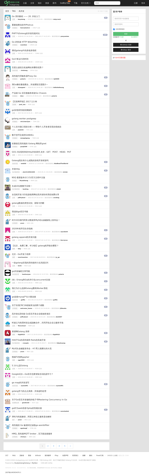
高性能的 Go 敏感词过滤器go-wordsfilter (30, 425)
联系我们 (75, 455)
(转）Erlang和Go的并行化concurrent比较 (31, 280)
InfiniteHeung (58, 87)
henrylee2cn (25, 28)
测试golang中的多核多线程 (24, 50)
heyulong (21, 19)
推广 (13, 419)
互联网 (14, 104)
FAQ (13, 455)
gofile (23, 300)
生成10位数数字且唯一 (22, 186)
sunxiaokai (64, 411)
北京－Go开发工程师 (21, 254)
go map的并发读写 (20, 382)
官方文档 (85, 3)
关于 (6, 455)
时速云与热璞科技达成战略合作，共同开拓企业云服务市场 (37, 323)
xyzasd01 (24, 385)
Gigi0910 (21, 334)
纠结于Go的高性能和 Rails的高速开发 (29, 340)
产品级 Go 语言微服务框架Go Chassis (29, 93)
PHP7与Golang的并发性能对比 (26, 33)
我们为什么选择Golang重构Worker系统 (30, 288)
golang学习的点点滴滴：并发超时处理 (29, 391)
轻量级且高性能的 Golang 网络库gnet (29, 143)
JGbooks (63, 308)
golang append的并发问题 (24, 237)
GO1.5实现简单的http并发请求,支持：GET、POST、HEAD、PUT (41, 152)
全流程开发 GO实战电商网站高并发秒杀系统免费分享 (35, 194)
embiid (23, 163)
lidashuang (61, 343)
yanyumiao (64, 36)
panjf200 (23, 146)
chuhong (24, 70)
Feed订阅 (99, 455)
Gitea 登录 (126, 50)
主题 (25, 3)
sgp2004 (21, 360)
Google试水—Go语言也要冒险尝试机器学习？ (32, 374)
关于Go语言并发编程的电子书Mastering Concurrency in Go (39, 399)
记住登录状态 (119, 29)
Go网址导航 (65, 2)
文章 (32, 3)
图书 (54, 3)
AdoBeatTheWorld (61, 163)
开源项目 (14, 28)
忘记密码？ (134, 37)
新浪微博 (48, 455)
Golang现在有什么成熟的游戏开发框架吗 (30, 160)
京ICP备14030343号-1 (13, 472)
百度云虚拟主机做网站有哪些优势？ (28, 67)
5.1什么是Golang (20, 365)
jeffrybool (21, 197)
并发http (16, 169)
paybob (20, 130)
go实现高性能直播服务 (22, 110)
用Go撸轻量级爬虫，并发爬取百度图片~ (30, 84)
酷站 (90, 455)
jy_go (58, 257)
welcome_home (26, 308)
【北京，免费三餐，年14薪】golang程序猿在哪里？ (35, 245)
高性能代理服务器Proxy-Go (24, 76)
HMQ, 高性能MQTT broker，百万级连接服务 (32, 434)
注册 (136, 3)
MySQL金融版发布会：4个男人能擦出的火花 (32, 348)
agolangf (23, 428)
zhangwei (21, 87)
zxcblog (56, 197)
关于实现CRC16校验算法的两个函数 (28, 305)
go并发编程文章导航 (21, 271)
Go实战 (14, 180)
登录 (143, 3)
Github (38, 455)
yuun (22, 223)
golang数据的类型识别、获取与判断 (28, 203)
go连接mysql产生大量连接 (24, 297)
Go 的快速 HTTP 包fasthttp (24, 42)
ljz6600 (56, 79)
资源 (47, 3)
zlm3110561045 (29, 172)
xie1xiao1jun (25, 121)
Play (56, 455)
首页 (7, 11)
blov (22, 96)
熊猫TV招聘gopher (20, 357)
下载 (75, 3)
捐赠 (83, 455)
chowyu (23, 437)
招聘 (13, 248)
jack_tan (22, 104)
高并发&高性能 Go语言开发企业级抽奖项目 (31, 314)
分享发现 (14, 223)
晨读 (29, 455)
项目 (40, 3)
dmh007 (59, 317)
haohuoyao (26, 274)
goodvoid (25, 403)
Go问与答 (15, 70)
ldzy (19, 249)
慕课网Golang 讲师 (20, 331)
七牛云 (50, 463)
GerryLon (64, 240)
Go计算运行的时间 (20, 59)
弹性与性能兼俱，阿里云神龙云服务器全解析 (31, 416)
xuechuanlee (23, 257)
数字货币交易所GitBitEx (23, 135)
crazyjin (26, 343)
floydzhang (24, 180)
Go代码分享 (15, 274)
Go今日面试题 (120, 58)
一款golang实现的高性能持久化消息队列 (30, 263)
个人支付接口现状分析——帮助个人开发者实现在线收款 (36, 127)
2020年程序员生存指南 (22, 228)
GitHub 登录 (125, 45)
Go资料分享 (15, 402)
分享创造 (14, 308)
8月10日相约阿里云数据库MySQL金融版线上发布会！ (36, 220)
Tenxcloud (22, 326)
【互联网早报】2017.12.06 (24, 101)
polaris (23, 79)
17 (105, 35)
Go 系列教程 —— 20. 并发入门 (26, 16)
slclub (65, 172)
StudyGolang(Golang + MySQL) (26, 463)
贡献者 (22, 455)
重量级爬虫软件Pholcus (22, 25)
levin (20, 266)
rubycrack (57, 19)
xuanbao (23, 45)
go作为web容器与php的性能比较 (27, 408)
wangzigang (25, 138)
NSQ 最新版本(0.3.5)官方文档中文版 (28, 177)
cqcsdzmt (64, 232)
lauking (25, 189)
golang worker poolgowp (24, 118)
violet (58, 189)
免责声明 (65, 455)
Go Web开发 (16, 172)
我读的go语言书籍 (20, 211)
